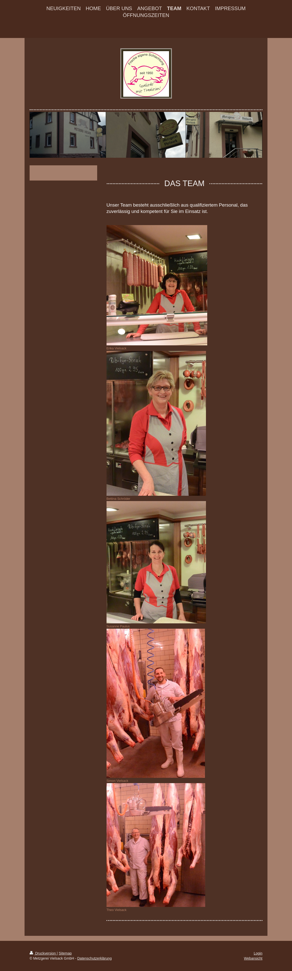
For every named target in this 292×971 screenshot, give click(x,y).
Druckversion (43, 953)
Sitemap (65, 953)
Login (258, 953)
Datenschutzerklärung (94, 958)
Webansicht (253, 958)
